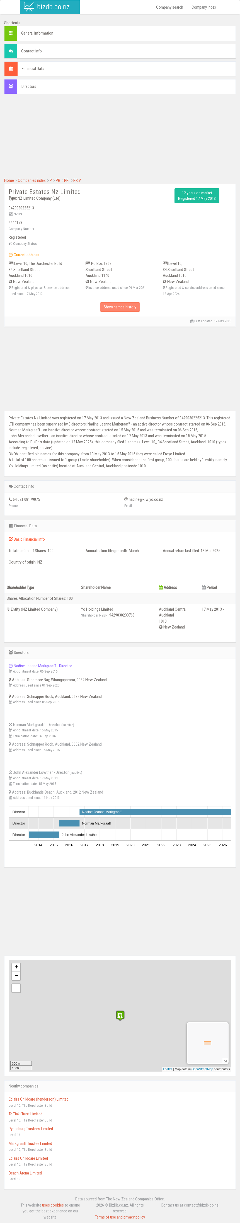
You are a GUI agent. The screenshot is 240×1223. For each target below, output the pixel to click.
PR (58, 180)
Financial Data (33, 68)
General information (37, 33)
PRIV (77, 180)
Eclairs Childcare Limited (28, 1158)
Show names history (120, 307)
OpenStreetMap (202, 1069)
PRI (66, 180)
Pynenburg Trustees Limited (31, 1128)
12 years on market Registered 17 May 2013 (197, 196)
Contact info (31, 51)
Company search (169, 7)
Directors (28, 86)
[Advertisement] (120, 139)
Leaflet (167, 1069)
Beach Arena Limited (25, 1173)
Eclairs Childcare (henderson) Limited (39, 1099)
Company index (203, 7)
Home (9, 180)
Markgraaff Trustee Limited (30, 1143)
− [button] (16, 976)
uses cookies (53, 1205)
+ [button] (16, 967)
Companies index (32, 180)
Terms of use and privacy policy (120, 1217)
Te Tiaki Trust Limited (25, 1113)
